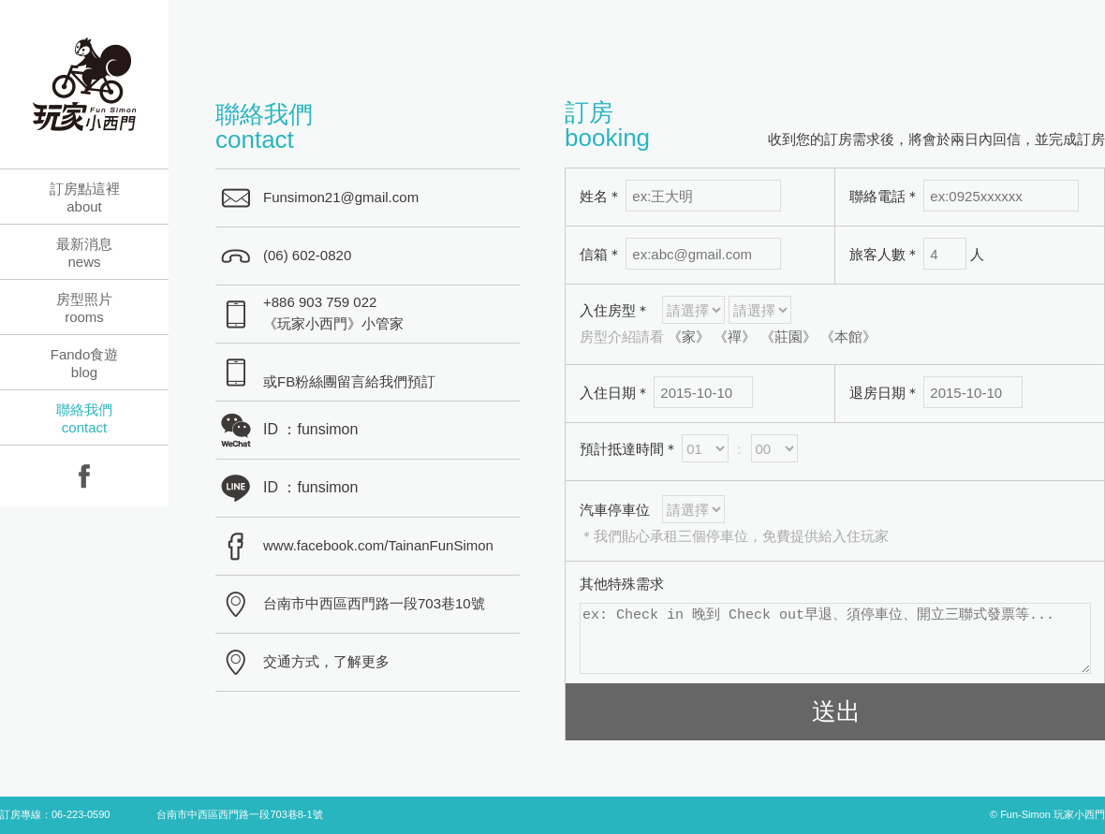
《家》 (689, 336)
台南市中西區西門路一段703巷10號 (374, 603)
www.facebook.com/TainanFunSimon (378, 545)
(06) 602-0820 (307, 255)
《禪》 (735, 336)
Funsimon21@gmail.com (341, 197)
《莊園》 (788, 336)
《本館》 (848, 336)
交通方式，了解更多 (326, 661)
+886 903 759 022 (319, 302)
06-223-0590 (81, 814)
